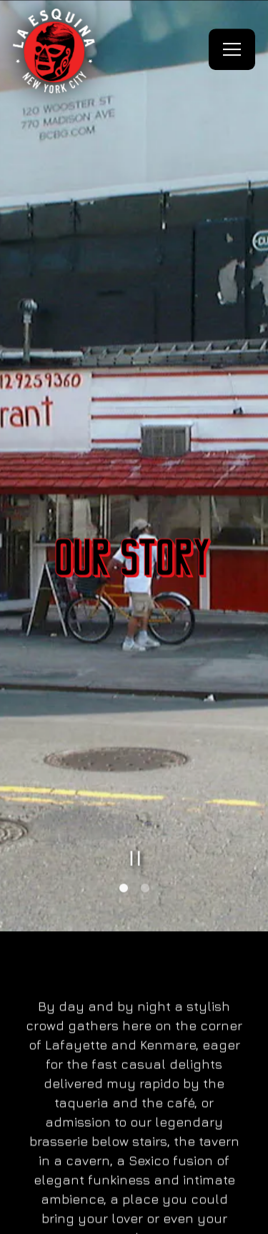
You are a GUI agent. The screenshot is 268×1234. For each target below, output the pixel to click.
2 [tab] (145, 829)
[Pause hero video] (135, 799)
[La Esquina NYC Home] (55, 49)
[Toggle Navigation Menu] (232, 49)
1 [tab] (123, 829)
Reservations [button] (133, 1176)
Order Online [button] (133, 1217)
